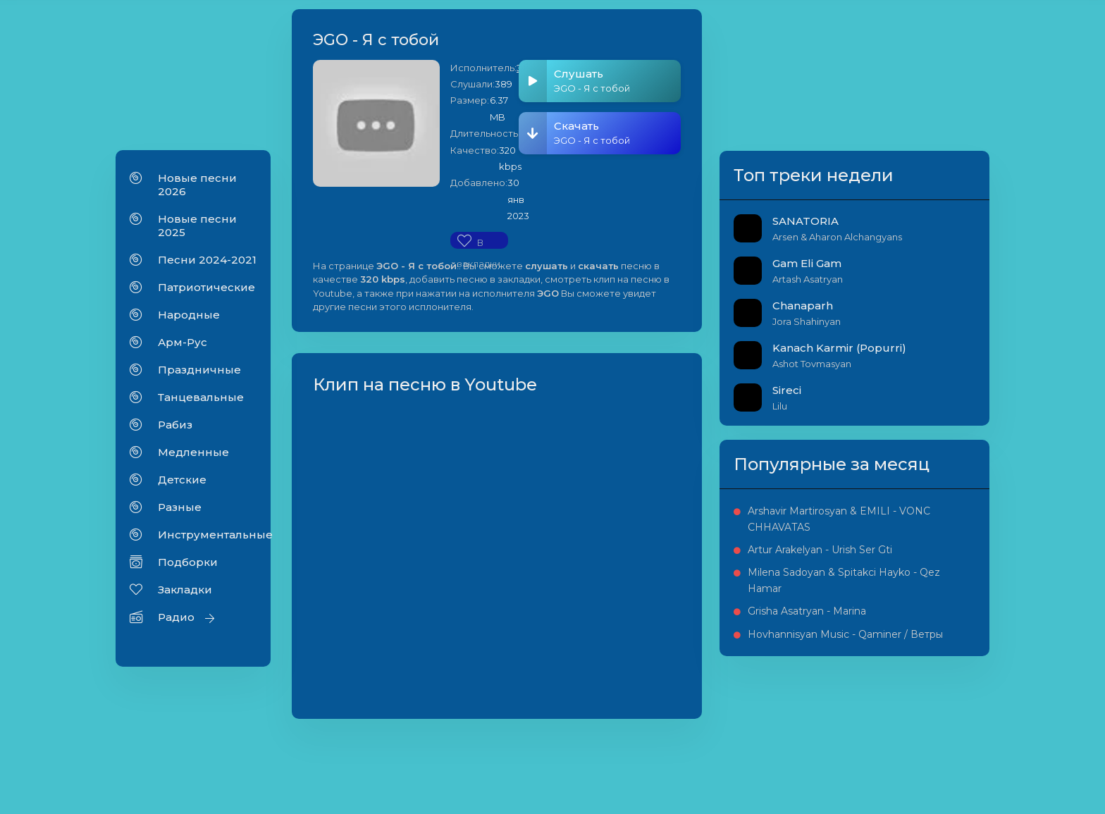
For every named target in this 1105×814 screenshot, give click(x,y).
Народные (189, 316)
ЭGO (539, 69)
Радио (176, 618)
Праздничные (199, 371)
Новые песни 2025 (197, 227)
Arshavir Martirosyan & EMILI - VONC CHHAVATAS (917, 568)
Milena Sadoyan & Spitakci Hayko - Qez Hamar (914, 661)
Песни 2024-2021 (207, 261)
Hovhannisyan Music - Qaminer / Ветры (916, 746)
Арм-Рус (182, 343)
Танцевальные (201, 398)
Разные (180, 508)
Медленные (193, 453)
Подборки (188, 563)
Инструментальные (207, 536)
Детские (182, 481)
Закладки (185, 591)
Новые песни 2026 (197, 186)
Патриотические (206, 288)
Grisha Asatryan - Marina (904, 707)
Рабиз (175, 426)
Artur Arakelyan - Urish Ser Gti (917, 614)
